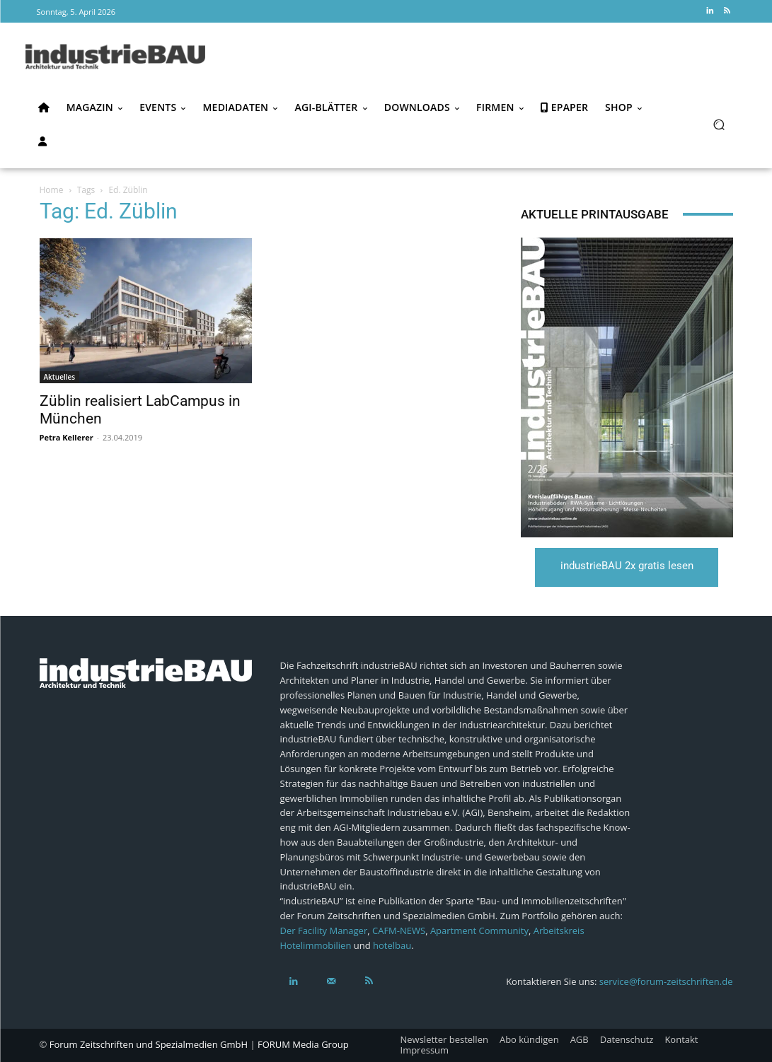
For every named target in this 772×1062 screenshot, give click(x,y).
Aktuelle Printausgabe (595, 214)
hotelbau (392, 944)
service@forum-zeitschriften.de (666, 981)
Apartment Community (479, 929)
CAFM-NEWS (398, 929)
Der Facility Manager (324, 929)
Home (52, 190)
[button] (719, 124)
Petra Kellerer (66, 437)
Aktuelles (60, 377)
